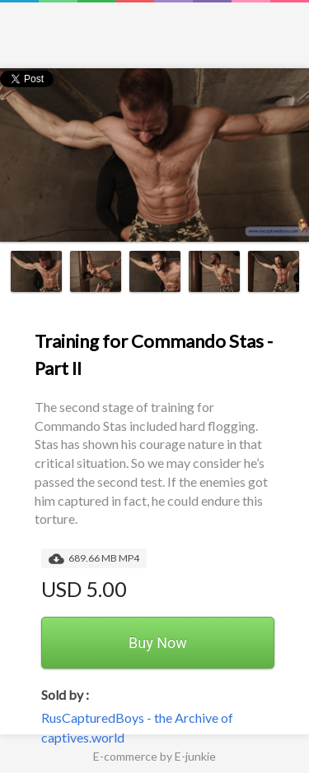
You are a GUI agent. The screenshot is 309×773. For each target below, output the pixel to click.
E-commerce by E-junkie (154, 756)
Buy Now (158, 642)
